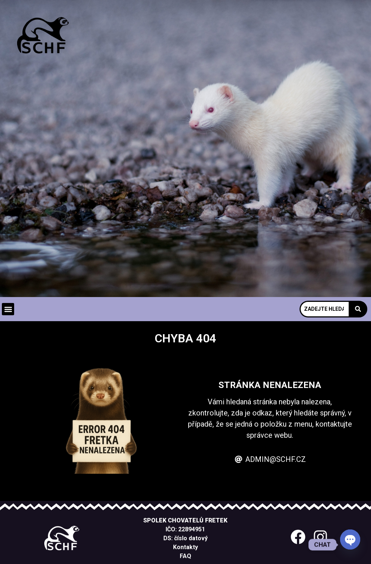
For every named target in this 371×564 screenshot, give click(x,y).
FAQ (185, 556)
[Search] (324, 309)
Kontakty (185, 547)
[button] (8, 309)
